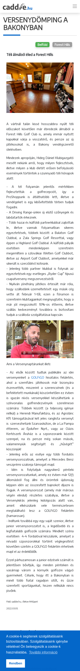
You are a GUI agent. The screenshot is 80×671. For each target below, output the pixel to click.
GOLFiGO (37, 377)
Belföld (42, 45)
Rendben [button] (15, 663)
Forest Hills (62, 45)
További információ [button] (43, 652)
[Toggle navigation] (75, 6)
